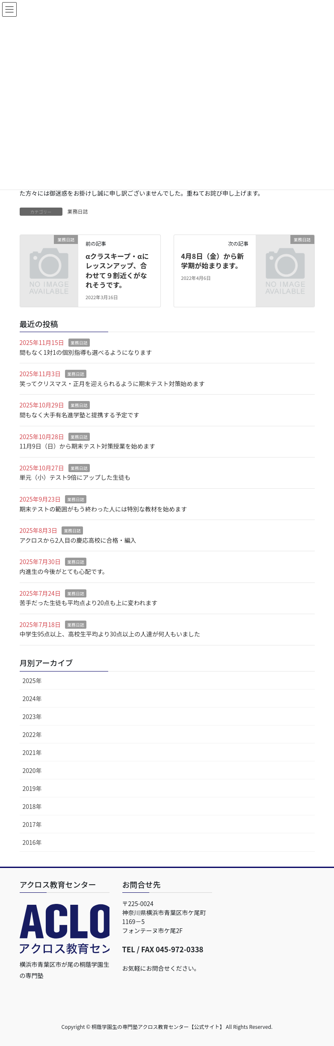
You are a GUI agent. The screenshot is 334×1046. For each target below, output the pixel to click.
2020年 (32, 770)
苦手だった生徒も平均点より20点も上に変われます (89, 602)
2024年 (32, 698)
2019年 (32, 788)
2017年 (32, 824)
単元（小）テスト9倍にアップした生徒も (75, 477)
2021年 (32, 752)
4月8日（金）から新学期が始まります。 (212, 260)
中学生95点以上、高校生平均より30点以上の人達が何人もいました (110, 634)
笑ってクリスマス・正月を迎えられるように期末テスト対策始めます (112, 383)
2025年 (32, 680)
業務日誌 (78, 211)
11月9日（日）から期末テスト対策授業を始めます (87, 446)
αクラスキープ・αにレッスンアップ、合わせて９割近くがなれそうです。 (117, 270)
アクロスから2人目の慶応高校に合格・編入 (78, 540)
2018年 (32, 806)
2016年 (32, 842)
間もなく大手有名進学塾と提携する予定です (79, 414)
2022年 (32, 734)
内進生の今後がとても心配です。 (64, 571)
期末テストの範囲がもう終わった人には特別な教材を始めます (103, 509)
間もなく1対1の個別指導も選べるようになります (86, 352)
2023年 (32, 716)
